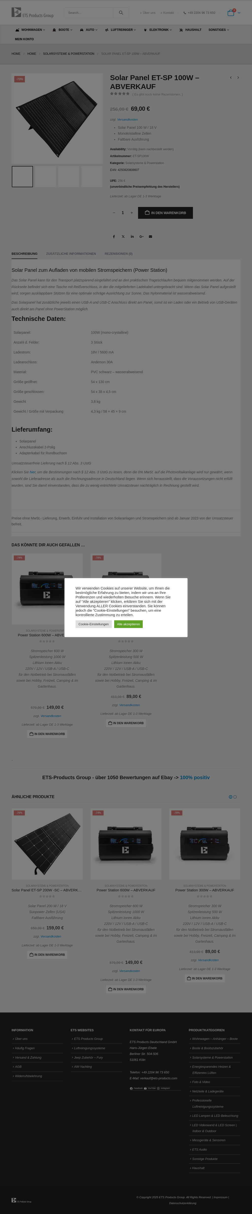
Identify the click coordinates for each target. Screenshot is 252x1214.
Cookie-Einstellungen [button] (94, 624)
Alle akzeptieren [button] (128, 624)
